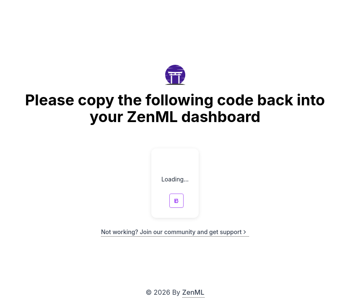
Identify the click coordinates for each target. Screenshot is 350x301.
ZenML (193, 292)
